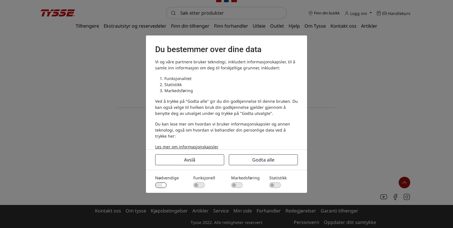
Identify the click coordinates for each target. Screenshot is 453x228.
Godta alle (263, 160)
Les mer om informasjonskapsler (186, 146)
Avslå (189, 160)
